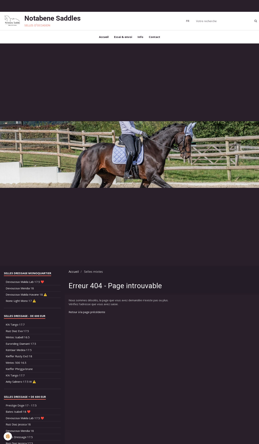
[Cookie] (8, 436)
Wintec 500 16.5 (16, 362)
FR (187, 21)
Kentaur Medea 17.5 (19, 350)
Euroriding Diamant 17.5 (21, 343)
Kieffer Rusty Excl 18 (19, 356)
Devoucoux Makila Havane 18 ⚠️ (26, 294)
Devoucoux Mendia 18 (20, 288)
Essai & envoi (123, 37)
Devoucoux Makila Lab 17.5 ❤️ (25, 282)
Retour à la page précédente (87, 312)
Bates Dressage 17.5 (19, 437)
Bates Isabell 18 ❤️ (18, 411)
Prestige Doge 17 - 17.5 (21, 405)
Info (140, 37)
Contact (154, 37)
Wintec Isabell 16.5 (18, 337)
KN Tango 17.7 (15, 324)
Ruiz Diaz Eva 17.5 (17, 331)
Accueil (104, 37)
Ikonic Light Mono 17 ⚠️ (21, 301)
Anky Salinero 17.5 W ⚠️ (21, 381)
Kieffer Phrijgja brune (19, 369)
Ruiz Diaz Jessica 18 (18, 424)
